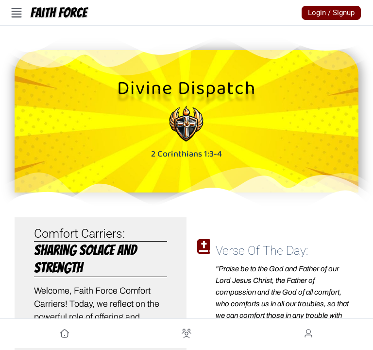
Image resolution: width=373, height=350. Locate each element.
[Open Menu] (16, 12)
